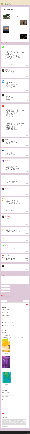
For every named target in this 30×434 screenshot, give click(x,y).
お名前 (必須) (8, 394)
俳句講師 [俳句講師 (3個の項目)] (15, 421)
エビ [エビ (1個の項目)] (15, 420)
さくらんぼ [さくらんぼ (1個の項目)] (22, 419)
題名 (8, 400)
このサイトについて (15, 2)
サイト (2, 290)
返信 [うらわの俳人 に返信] (27, 76)
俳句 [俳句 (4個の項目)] (12, 421)
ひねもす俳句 (14, 433)
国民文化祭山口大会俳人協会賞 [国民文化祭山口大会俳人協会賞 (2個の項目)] (14, 422)
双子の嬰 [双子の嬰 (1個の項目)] (10, 422)
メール (2, 287)
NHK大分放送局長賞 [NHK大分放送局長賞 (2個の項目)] (7, 419)
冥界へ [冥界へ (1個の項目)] (3, 422)
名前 (2, 284)
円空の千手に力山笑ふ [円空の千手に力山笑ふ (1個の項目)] (19, 421)
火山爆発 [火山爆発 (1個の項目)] (21, 423)
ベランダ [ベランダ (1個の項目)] (8, 421)
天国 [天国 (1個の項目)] (20, 422)
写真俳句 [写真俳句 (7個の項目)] (25, 421)
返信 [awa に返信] (27, 135)
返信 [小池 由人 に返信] (27, 183)
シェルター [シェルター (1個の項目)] (18, 420)
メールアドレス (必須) (8, 397)
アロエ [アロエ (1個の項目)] (10, 420)
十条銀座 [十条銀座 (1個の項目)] (7, 422)
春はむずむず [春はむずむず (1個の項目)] (3, 423)
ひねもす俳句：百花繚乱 (5, 312)
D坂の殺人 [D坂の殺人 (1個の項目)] (3, 419)
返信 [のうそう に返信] (27, 65)
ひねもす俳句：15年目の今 (5, 315)
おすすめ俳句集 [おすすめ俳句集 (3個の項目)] (12, 419)
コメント (2, 275)
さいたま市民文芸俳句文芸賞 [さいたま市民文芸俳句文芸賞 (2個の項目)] (17, 419)
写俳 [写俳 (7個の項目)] (22, 421)
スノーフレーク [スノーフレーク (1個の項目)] (21, 420)
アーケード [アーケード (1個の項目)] (13, 420)
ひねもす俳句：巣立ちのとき (5, 309)
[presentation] (6, 298)
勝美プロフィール (20, 2)
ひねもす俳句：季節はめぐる (5, 310)
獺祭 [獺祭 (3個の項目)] (25, 423)
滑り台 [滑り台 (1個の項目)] (19, 423)
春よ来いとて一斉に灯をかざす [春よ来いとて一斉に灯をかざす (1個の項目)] (9, 423)
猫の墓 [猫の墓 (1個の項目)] (23, 423)
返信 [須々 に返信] (27, 90)
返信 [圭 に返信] (27, 211)
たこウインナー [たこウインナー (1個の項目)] (4, 420)
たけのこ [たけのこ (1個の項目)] (25, 419)
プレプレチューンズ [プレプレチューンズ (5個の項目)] (4, 421)
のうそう (6, 244)
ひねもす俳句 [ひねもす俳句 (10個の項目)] (7, 420)
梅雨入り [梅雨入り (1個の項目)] (17, 423)
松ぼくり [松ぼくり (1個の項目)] (14, 423)
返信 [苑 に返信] (27, 240)
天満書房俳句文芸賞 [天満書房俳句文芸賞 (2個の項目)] (24, 422)
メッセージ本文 (8, 403)
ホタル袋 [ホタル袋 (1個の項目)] (11, 421)
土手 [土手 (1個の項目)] (19, 422)
